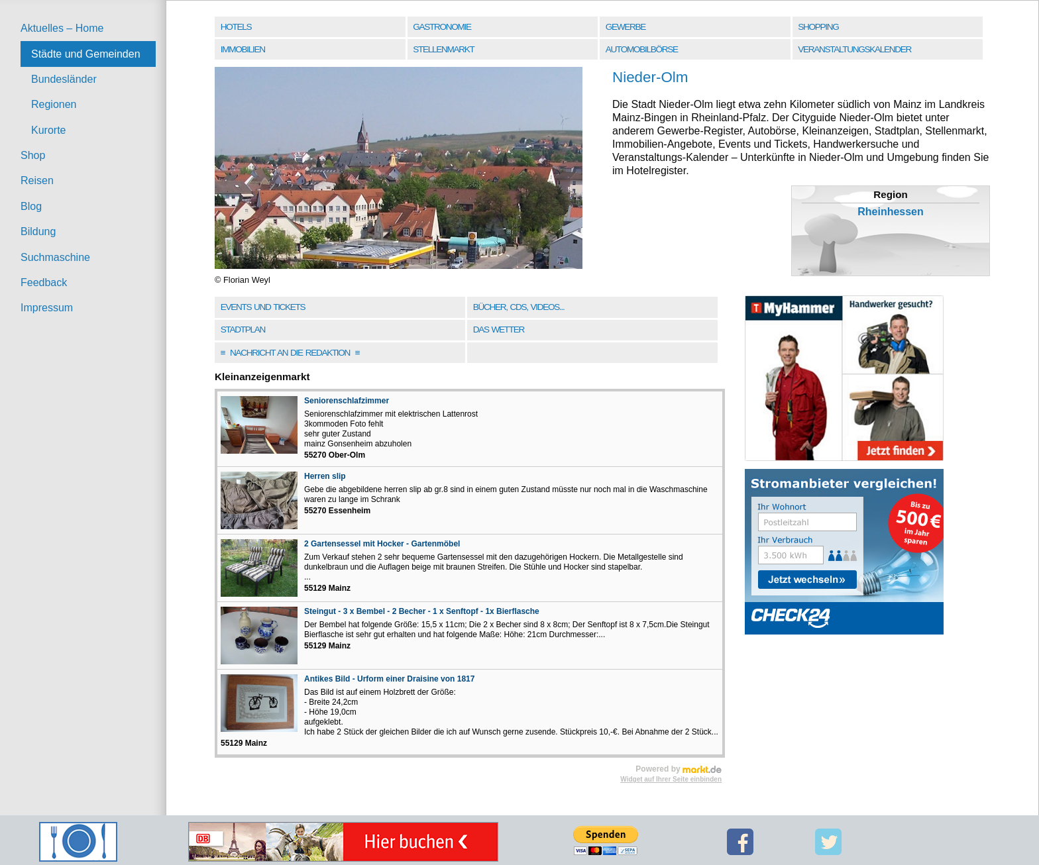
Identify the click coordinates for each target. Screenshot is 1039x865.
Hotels (236, 27)
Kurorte (48, 130)
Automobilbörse (642, 49)
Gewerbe (625, 27)
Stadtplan (243, 329)
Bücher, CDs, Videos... (519, 307)
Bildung (38, 231)
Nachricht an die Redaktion (290, 353)
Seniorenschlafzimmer (346, 400)
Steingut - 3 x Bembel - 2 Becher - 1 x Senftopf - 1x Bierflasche (421, 611)
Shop (33, 155)
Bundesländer (64, 79)
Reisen (37, 180)
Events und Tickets (263, 307)
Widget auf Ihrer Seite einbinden (671, 779)
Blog (31, 206)
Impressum (47, 307)
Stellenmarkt (443, 49)
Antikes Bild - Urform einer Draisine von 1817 (389, 679)
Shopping (818, 27)
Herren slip (325, 476)
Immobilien (243, 49)
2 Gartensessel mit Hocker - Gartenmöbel (382, 543)
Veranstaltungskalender (854, 49)
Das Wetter (498, 329)
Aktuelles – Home (62, 28)
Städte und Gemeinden (85, 54)
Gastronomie (441, 27)
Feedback (44, 282)
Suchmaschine (55, 257)
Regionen (54, 104)
